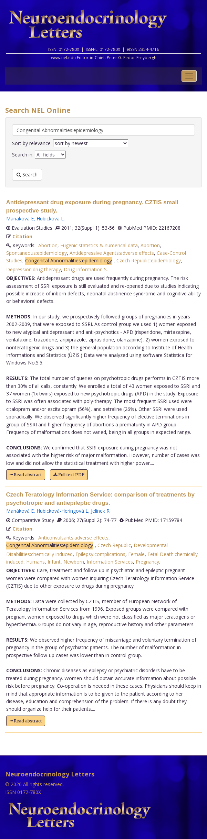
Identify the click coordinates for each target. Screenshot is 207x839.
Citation (22, 236)
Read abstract (26, 474)
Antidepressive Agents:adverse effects (112, 253)
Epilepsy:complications (100, 554)
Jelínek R (100, 511)
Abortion (48, 245)
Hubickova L (50, 218)
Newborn (73, 561)
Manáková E (20, 511)
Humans (35, 561)
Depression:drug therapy (33, 269)
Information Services (110, 561)
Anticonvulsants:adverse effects (73, 537)
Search (27, 174)
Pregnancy (147, 561)
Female (136, 554)
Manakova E (20, 218)
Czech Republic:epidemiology (148, 260)
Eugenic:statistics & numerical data (99, 245)
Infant (54, 561)
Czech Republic (114, 545)
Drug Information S (85, 269)
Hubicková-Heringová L (62, 511)
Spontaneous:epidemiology (36, 253)
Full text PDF (68, 474)
